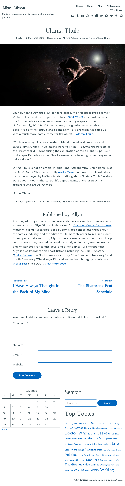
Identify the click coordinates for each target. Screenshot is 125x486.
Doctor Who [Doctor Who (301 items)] (76, 433)
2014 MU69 (75, 117)
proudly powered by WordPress (105, 480)
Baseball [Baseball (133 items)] (96, 423)
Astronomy (55, 38)
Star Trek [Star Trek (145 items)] (92, 459)
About (90, 6)
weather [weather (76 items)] (69, 470)
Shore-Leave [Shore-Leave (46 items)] (70, 460)
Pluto (92, 38)
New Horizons (80, 38)
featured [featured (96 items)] (82, 438)
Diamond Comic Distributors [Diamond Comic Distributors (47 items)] (111, 428)
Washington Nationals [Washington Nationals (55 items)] (109, 465)
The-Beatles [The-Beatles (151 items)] (73, 464)
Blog (100, 6)
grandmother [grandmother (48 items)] (111, 439)
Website (18, 364)
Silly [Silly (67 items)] (77, 460)
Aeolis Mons (66, 172)
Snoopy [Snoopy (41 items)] (82, 460)
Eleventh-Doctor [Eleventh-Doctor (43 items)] (71, 439)
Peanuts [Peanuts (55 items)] (106, 450)
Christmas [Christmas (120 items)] (76, 427)
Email (18, 354)
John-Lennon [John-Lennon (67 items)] (99, 444)
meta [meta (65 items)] (99, 450)
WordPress (116, 10)
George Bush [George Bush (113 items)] (96, 438)
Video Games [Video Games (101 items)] (91, 464)
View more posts (56, 263)
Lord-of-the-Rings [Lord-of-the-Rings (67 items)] (74, 450)
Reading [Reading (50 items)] (79, 455)
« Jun (5, 429)
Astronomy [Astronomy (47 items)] (69, 424)
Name (18, 345)
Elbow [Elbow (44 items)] (117, 434)
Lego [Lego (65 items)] (108, 444)
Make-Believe (23, 255)
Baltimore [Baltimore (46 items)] (86, 424)
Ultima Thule (103, 38)
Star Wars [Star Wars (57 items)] (104, 460)
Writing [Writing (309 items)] (107, 470)
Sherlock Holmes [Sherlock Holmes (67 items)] (110, 455)
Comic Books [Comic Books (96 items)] (92, 428)
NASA (69, 38)
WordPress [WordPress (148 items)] (82, 470)
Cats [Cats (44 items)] (111, 424)
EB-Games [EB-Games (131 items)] (107, 433)
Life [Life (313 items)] (115, 443)
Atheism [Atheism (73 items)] (78, 423)
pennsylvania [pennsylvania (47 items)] (116, 450)
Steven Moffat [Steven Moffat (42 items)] (114, 460)
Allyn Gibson (13, 8)
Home (79, 6)
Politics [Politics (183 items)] (70, 455)
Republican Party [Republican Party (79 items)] (93, 455)
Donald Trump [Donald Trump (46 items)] (93, 434)
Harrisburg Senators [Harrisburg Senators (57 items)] (73, 444)
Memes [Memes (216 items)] (90, 449)
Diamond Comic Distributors (92, 225)
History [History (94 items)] (87, 444)
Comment (20, 323)
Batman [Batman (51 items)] (106, 424)
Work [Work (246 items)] (95, 470)
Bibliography (113, 6)
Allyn (20, 38)
